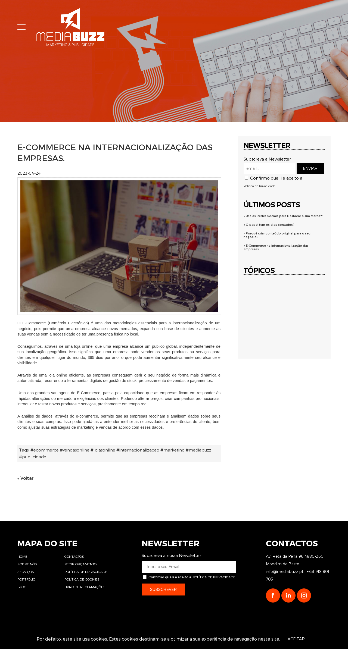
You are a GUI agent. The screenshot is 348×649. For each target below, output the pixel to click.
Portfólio (26, 579)
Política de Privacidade (259, 186)
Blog (21, 587)
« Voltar (25, 478)
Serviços (223, 28)
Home (148, 28)
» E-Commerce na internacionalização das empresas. (276, 247)
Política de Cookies (82, 579)
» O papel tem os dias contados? (269, 224)
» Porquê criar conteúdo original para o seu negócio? (277, 235)
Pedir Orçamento (80, 564)
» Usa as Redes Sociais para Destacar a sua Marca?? (284, 216)
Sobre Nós (184, 28)
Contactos (74, 556)
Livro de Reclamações (84, 587)
